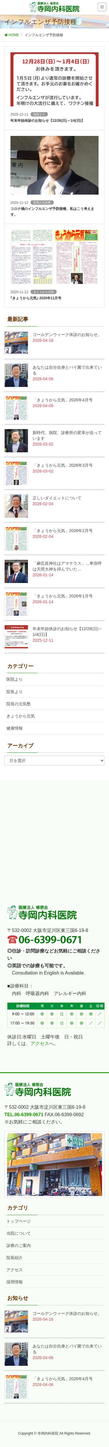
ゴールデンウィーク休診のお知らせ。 (67, 334)
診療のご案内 (18, 1245)
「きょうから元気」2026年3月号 (63, 465)
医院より (14, 679)
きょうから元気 (20, 716)
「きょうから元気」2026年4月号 (63, 400)
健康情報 (14, 728)
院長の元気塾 (18, 704)
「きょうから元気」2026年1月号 (63, 596)
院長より (14, 691)
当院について (18, 1233)
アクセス (40, 1043)
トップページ (18, 1221)
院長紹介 (14, 1257)
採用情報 (14, 1282)
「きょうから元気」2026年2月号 (63, 530)
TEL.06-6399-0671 (23, 1114)
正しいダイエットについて (57, 498)
